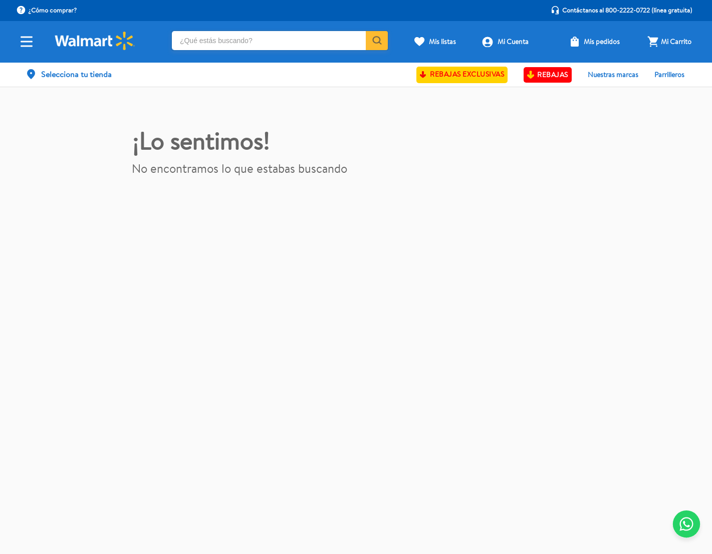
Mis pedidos (602, 42)
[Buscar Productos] (376, 40)
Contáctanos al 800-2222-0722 (606, 10)
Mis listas (442, 42)
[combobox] (280, 42)
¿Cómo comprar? (52, 10)
